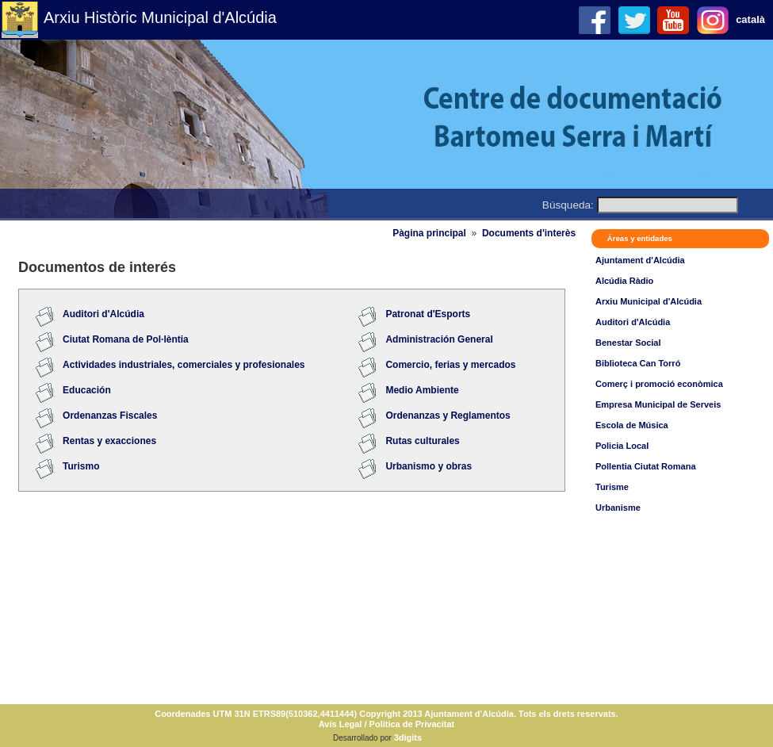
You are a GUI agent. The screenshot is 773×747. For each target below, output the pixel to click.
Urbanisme (618, 507)
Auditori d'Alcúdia (632, 322)
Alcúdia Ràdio (624, 280)
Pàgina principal (429, 233)
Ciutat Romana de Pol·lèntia (126, 339)
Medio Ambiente (421, 390)
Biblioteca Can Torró (637, 363)
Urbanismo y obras (428, 466)
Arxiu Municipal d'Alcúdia (648, 301)
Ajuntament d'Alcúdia (640, 260)
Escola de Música (631, 425)
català (750, 19)
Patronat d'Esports (427, 314)
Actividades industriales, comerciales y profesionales (183, 364)
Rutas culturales (422, 440)
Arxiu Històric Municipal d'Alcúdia (160, 17)
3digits (408, 737)
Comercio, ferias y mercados (450, 364)
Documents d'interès (529, 233)
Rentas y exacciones (109, 440)
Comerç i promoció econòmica (659, 384)
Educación (87, 390)
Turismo (81, 466)
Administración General (438, 339)
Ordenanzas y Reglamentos (447, 415)
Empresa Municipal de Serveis (658, 404)
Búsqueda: (568, 205)
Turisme (612, 487)
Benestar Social (628, 342)
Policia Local (622, 445)
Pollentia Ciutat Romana (645, 466)
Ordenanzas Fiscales (110, 415)
